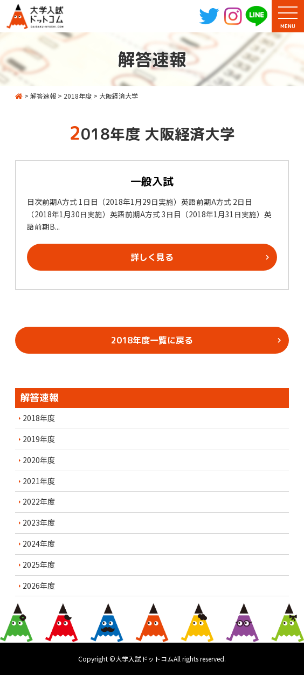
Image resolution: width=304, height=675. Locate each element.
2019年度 (39, 438)
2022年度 (39, 501)
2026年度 (39, 585)
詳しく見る (152, 257)
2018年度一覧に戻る (152, 340)
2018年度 (39, 417)
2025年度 (39, 564)
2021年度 (39, 481)
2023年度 (39, 522)
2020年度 (39, 459)
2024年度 (39, 543)
